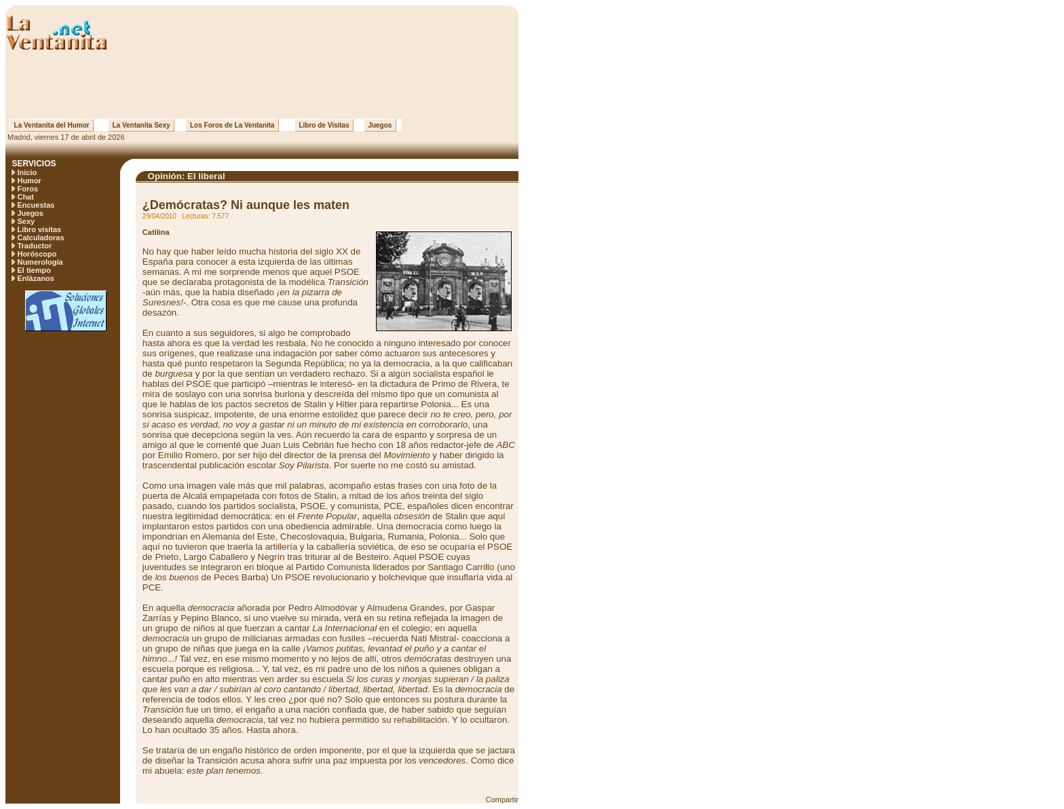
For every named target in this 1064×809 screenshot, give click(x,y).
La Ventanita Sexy (141, 125)
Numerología (39, 262)
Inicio (27, 172)
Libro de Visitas (324, 125)
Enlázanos (35, 278)
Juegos (380, 125)
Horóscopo (36, 254)
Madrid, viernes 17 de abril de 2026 (65, 137)
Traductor (34, 246)
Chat (25, 197)
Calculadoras (40, 237)
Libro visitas (39, 229)
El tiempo (34, 270)
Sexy (26, 221)
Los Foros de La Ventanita (232, 125)
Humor (29, 180)
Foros (27, 189)
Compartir (502, 799)
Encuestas (35, 205)
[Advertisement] (262, 84)
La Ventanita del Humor (51, 125)
